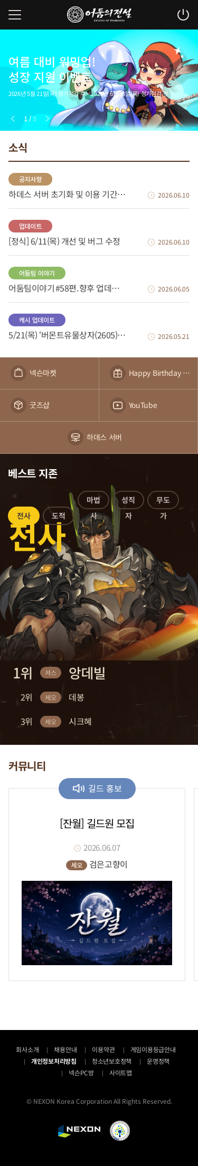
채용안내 (65, 1049)
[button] (24, 518)
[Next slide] (47, 118)
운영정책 (158, 1060)
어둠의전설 (99, 14)
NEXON (79, 1131)
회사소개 (27, 1049)
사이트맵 (120, 1072)
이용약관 (103, 1049)
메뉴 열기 (15, 15)
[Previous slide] (13, 118)
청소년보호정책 (111, 1060)
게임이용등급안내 (153, 1049)
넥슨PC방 (81, 1072)
